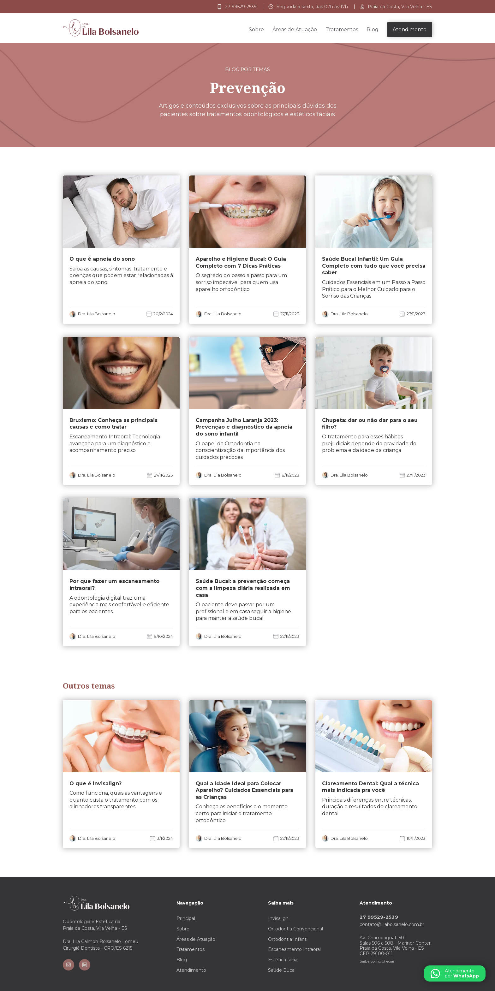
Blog (373, 30)
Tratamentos (341, 30)
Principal (185, 918)
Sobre (256, 30)
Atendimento (191, 970)
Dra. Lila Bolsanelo (96, 314)
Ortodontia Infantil (288, 939)
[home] (101, 28)
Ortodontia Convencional (295, 929)
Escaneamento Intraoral (294, 949)
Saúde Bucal (281, 970)
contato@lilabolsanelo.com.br (392, 924)
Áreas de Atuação (294, 30)
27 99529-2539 (379, 917)
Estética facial (283, 960)
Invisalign (278, 918)
